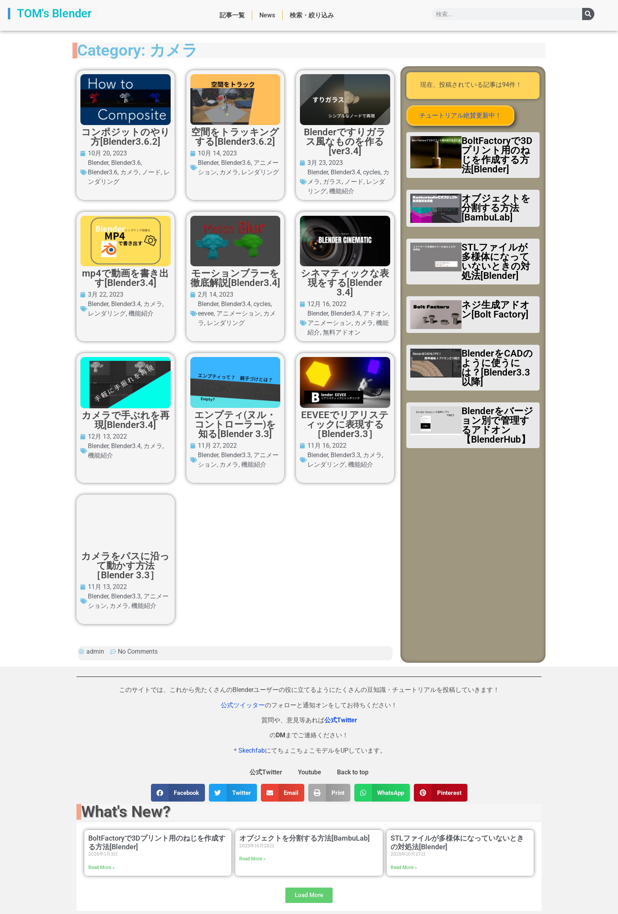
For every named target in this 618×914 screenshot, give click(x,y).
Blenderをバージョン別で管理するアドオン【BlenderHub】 (497, 425)
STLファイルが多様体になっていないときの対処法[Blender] (496, 261)
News (267, 15)
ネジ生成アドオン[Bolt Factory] (496, 309)
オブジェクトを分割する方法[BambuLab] (496, 208)
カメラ (238, 270)
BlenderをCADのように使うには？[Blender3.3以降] (497, 367)
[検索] (588, 14)
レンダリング (291, 270)
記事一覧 (232, 15)
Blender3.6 (179, 270)
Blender (151, 270)
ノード (259, 270)
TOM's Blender (54, 13)
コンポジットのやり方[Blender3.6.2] (238, 258)
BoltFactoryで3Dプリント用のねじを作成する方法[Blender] (497, 155)
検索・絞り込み (312, 15)
